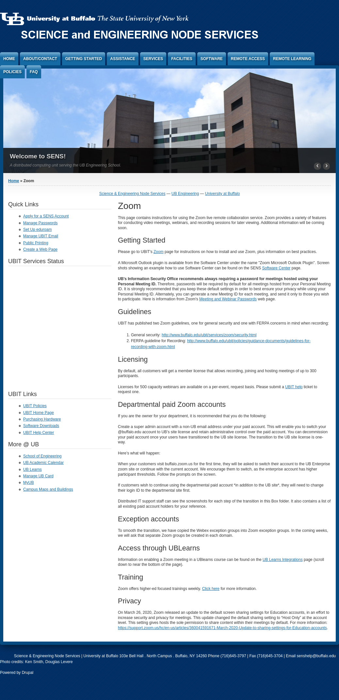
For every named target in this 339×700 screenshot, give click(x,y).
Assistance (122, 58)
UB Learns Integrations (283, 559)
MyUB (28, 482)
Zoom (158, 251)
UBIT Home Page (38, 412)
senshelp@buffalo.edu (316, 656)
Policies (12, 72)
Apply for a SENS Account (46, 216)
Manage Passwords (40, 223)
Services (153, 58)
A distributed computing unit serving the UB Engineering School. (65, 165)
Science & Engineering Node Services (132, 193)
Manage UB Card (38, 476)
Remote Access (248, 58)
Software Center (276, 268)
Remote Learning (292, 58)
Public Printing (35, 243)
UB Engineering (185, 193)
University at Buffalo (222, 193)
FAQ (34, 72)
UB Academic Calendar (43, 462)
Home (9, 58)
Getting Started (83, 58)
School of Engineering (42, 456)
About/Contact (40, 58)
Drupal (27, 672)
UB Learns (32, 469)
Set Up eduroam (37, 229)
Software (212, 58)
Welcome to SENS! (38, 156)
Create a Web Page (40, 249)
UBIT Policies (35, 406)
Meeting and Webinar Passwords (228, 299)
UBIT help (293, 387)
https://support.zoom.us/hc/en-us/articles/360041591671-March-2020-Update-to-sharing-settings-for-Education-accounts (222, 628)
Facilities (181, 58)
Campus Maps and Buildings (48, 489)
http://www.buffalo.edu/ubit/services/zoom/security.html (209, 335)
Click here (210, 588)
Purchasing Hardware (42, 419)
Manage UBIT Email (40, 236)
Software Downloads (41, 425)
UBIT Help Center (38, 432)
